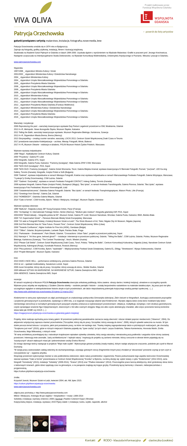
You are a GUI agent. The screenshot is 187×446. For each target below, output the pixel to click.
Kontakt (90, 440)
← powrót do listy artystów (158, 31)
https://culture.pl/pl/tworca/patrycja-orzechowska (34, 383)
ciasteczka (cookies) (161, 440)
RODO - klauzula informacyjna (122, 440)
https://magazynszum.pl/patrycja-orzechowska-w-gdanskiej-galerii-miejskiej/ (46, 313)
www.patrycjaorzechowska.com (27, 62)
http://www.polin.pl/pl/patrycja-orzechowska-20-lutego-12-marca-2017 (43, 292)
